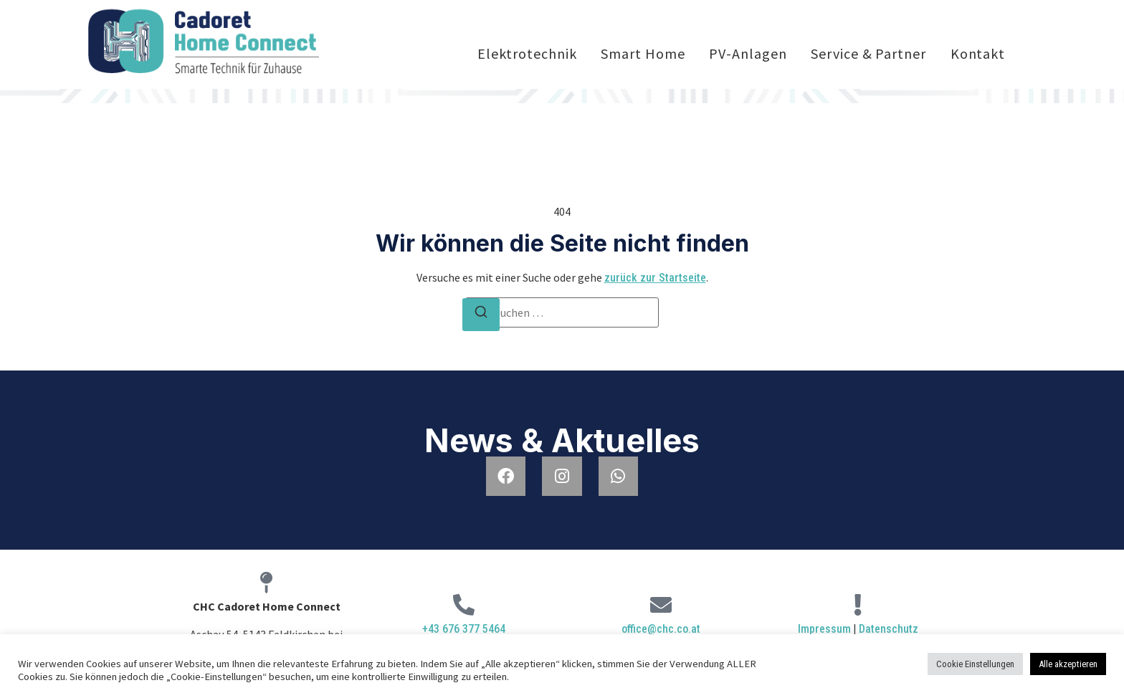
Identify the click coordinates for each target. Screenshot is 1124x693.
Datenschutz (888, 629)
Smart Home (643, 53)
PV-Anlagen (747, 53)
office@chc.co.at (660, 629)
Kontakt (978, 53)
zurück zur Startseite (655, 278)
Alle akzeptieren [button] (1068, 664)
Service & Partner (868, 53)
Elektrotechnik (527, 53)
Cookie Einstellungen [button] (975, 664)
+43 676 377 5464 (463, 629)
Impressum (824, 629)
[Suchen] (481, 314)
